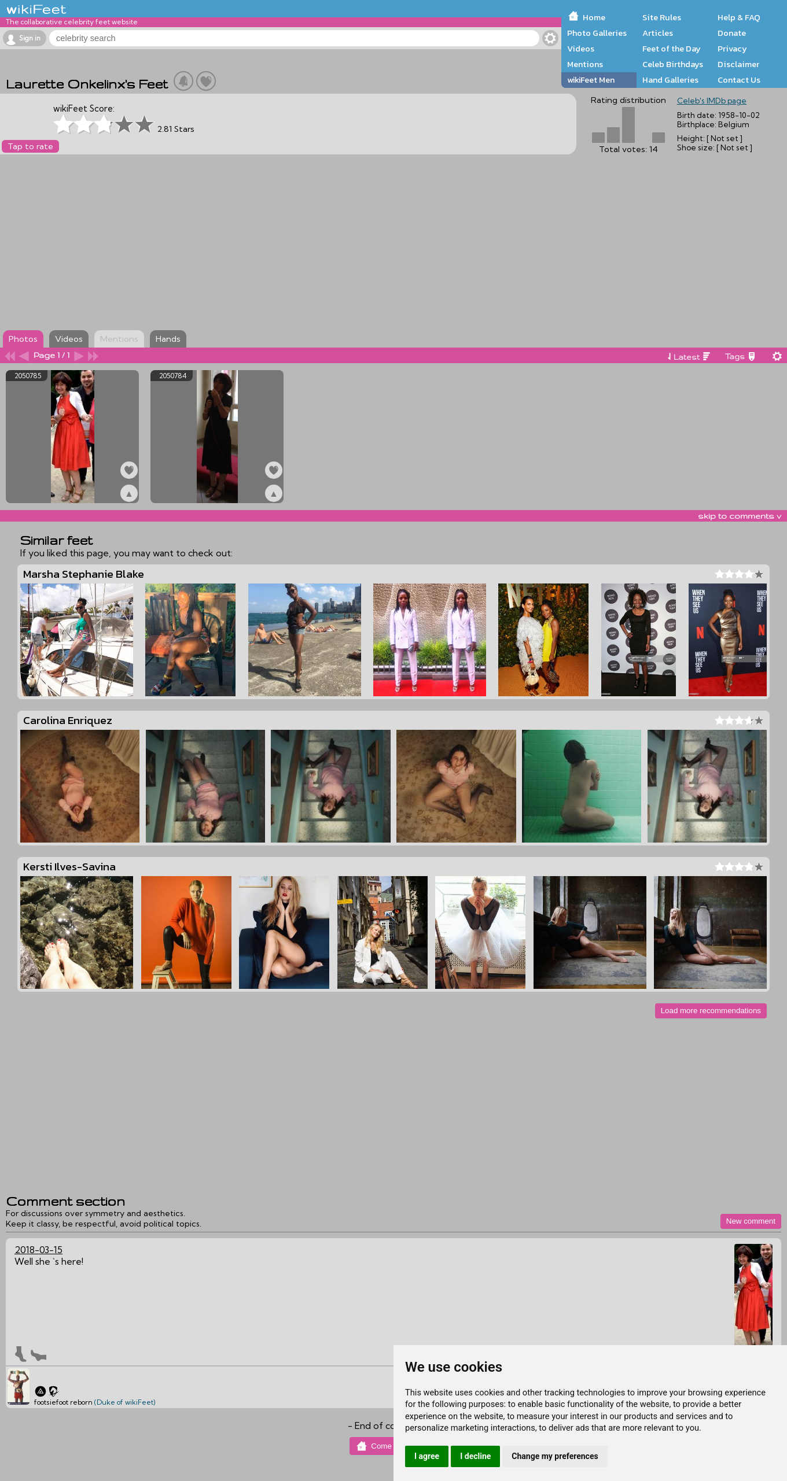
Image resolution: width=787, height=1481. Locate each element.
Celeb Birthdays (672, 64)
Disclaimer (738, 64)
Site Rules (661, 17)
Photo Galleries (597, 33)
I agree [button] (426, 1456)
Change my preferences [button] (555, 1456)
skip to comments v (739, 515)
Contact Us (739, 79)
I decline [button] (475, 1456)
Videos (580, 48)
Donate (732, 33)
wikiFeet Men (591, 79)
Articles (657, 33)
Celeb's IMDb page (711, 100)
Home (594, 17)
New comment (750, 1221)
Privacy (732, 48)
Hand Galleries (670, 79)
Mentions (585, 64)
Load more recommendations (711, 1010)
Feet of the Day (671, 48)
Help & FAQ (739, 17)
